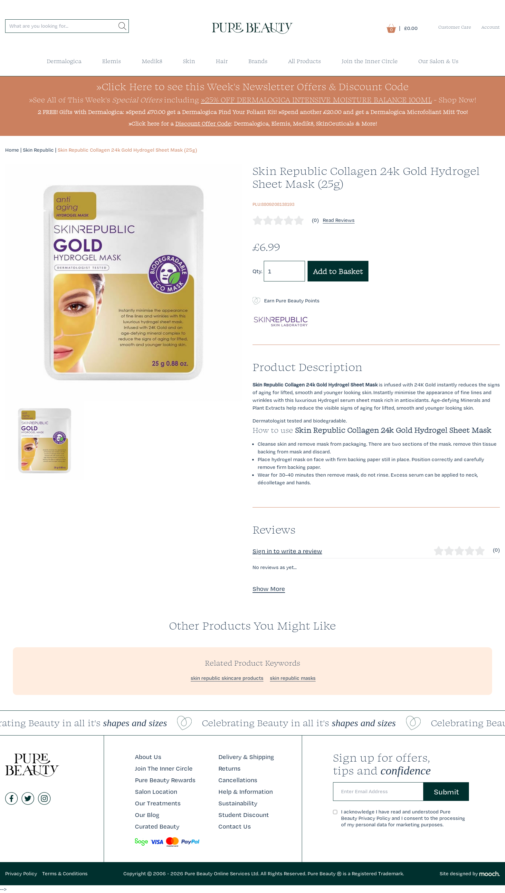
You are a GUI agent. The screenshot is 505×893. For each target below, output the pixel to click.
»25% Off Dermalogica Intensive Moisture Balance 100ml (316, 99)
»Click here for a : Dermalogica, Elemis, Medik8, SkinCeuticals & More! (253, 123)
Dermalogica (64, 61)
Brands (258, 61)
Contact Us (234, 826)
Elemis (111, 61)
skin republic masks (293, 678)
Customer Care (454, 27)
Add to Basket (338, 271)
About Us (148, 757)
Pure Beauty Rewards (165, 780)
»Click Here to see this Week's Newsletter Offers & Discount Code (252, 86)
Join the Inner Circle (370, 61)
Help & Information (245, 791)
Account (490, 27)
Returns (229, 768)
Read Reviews (339, 220)
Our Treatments (158, 803)
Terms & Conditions (65, 873)
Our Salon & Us (438, 61)
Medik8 (152, 61)
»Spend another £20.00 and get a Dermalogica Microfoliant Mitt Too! (373, 112)
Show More (268, 588)
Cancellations (237, 780)
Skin (189, 61)
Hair (222, 61)
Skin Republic (38, 150)
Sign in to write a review (287, 551)
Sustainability (237, 803)
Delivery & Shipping (246, 757)
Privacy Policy (21, 873)
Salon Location (156, 791)
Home (12, 150)
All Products (304, 61)
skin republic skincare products (227, 678)
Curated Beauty (157, 826)
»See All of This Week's (95, 99)
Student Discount (243, 815)
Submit (446, 791)
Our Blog (147, 815)
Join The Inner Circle (164, 768)
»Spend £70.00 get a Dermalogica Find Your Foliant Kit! (201, 112)
